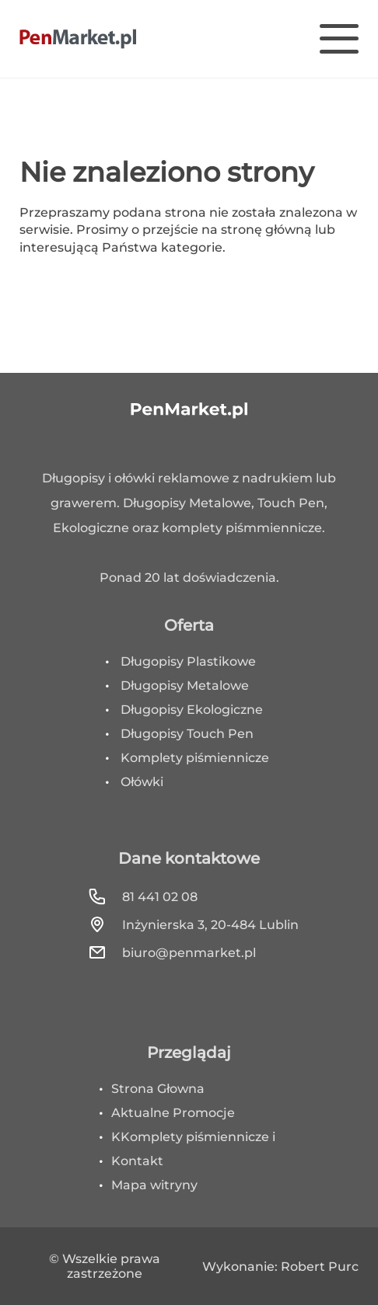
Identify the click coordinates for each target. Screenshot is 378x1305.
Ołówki (142, 781)
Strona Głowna (158, 1088)
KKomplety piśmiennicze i (193, 1136)
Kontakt (137, 1161)
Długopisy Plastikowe (188, 661)
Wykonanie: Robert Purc (280, 1266)
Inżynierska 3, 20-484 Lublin (193, 924)
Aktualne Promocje (173, 1112)
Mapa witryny (154, 1185)
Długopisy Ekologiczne (192, 709)
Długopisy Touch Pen (187, 733)
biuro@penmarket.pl (172, 952)
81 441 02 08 (143, 896)
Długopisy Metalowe (185, 685)
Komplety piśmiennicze (195, 757)
